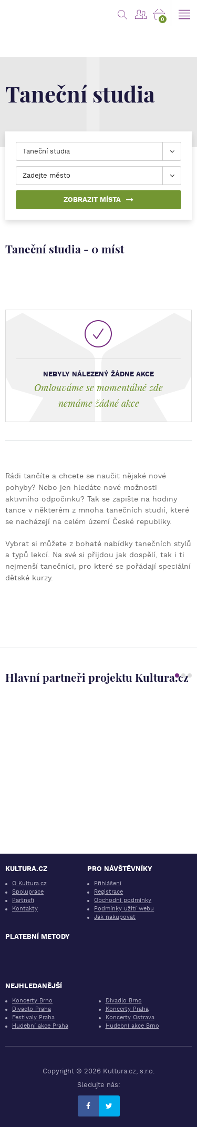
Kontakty (25, 908)
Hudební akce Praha (40, 1025)
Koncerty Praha (127, 1009)
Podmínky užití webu (124, 908)
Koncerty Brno (32, 1000)
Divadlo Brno (124, 1000)
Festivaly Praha (33, 1017)
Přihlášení (107, 883)
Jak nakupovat (115, 917)
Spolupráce (28, 891)
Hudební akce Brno (132, 1025)
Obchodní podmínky (122, 900)
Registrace (108, 891)
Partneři (23, 900)
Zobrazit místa (98, 199)
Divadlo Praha (31, 1009)
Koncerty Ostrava (130, 1017)
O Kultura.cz (29, 883)
